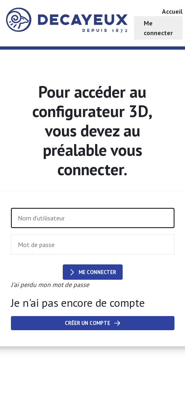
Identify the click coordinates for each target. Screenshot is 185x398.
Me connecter (92, 272)
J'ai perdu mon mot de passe (50, 285)
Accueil (172, 11)
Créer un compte (92, 323)
